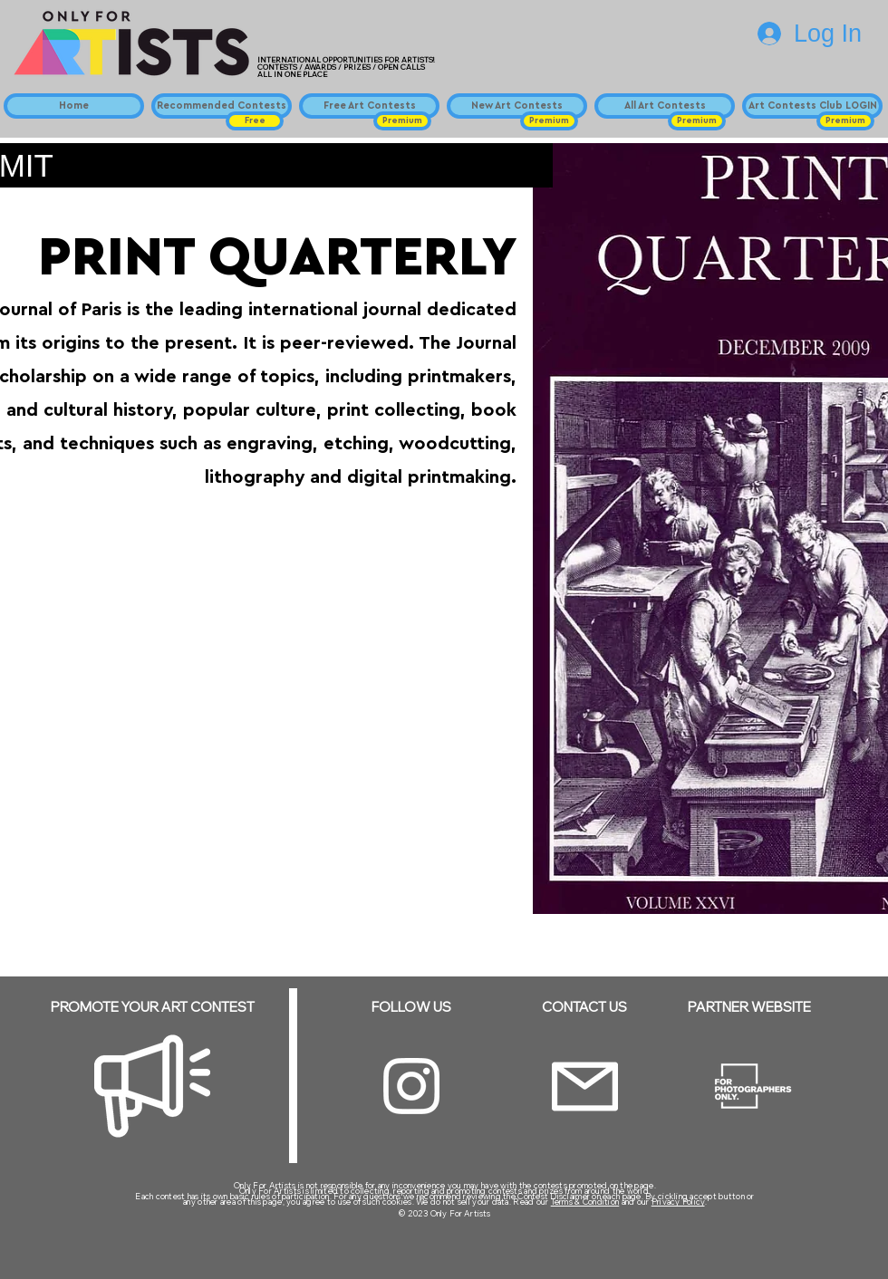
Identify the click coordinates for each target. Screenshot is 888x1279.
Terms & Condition (585, 1202)
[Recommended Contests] (221, 106)
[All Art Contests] (664, 106)
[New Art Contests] (517, 106)
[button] (255, 120)
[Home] (74, 106)
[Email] (585, 1086)
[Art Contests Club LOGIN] (812, 106)
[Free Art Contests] (369, 106)
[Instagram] (411, 1086)
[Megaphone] (152, 1086)
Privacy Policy (678, 1202)
